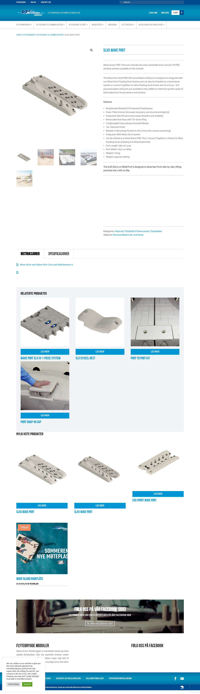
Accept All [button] (27, 684)
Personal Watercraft (123, 234)
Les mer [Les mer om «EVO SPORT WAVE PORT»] (158, 493)
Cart (178, 12)
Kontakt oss (46, 2)
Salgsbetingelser (95, 678)
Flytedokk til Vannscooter (50, 35)
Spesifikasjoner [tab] (58, 254)
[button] (91, 50)
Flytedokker (28, 35)
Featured (119, 231)
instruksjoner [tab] (30, 254)
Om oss (33, 2)
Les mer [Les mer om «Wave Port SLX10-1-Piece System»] (45, 351)
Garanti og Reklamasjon (68, 678)
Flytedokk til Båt (77, 25)
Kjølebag (112, 25)
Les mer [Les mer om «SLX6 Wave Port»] (42, 505)
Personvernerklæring (120, 678)
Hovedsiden (21, 2)
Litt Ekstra (127, 25)
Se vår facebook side (100, 623)
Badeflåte (97, 25)
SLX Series (138, 234)
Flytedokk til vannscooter (49, 25)
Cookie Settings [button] (13, 684)
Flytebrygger (23, 25)
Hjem (18, 35)
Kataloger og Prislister (151, 25)
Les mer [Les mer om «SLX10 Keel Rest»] (100, 351)
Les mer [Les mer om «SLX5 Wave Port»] (100, 505)
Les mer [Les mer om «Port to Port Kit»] (155, 351)
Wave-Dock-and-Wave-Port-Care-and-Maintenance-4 (46, 264)
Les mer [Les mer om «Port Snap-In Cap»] (45, 415)
